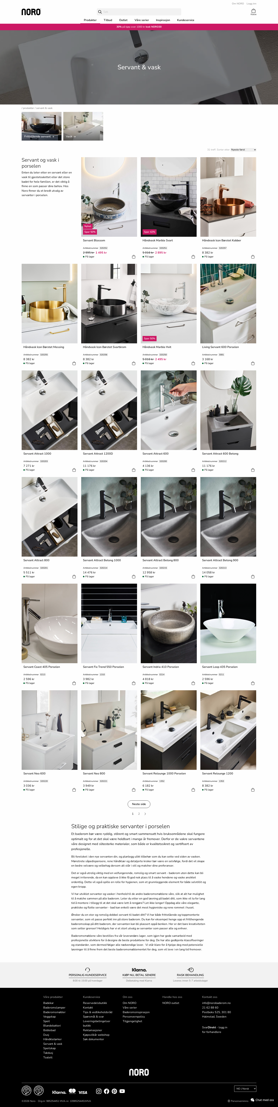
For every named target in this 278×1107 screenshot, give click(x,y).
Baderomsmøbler (54, 1012)
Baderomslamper (54, 1008)
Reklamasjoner (92, 1030)
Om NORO (238, 3)
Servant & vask (52, 1044)
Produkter (90, 20)
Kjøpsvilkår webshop (96, 1035)
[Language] (245, 1089)
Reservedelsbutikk (95, 1003)
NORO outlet (170, 1003)
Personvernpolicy (134, 1017)
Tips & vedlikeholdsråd (97, 1012)
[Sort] (243, 150)
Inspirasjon (163, 20)
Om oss (127, 997)
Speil (46, 1021)
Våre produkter (53, 997)
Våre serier (142, 20)
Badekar (48, 1003)
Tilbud (108, 20)
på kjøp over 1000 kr (130, 26)
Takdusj (48, 1053)
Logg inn (251, 3)
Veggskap (49, 1017)
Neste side (139, 804)
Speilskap (49, 1048)
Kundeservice (185, 20)
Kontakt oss (209, 997)
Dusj (46, 1035)
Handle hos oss (172, 997)
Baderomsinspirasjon (136, 1012)
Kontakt (88, 1008)
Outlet (123, 20)
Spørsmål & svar (93, 1017)
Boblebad (49, 1030)
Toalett (47, 1057)
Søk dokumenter (93, 1039)
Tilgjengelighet (132, 1021)
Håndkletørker (52, 1039)
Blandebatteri (52, 1026)
